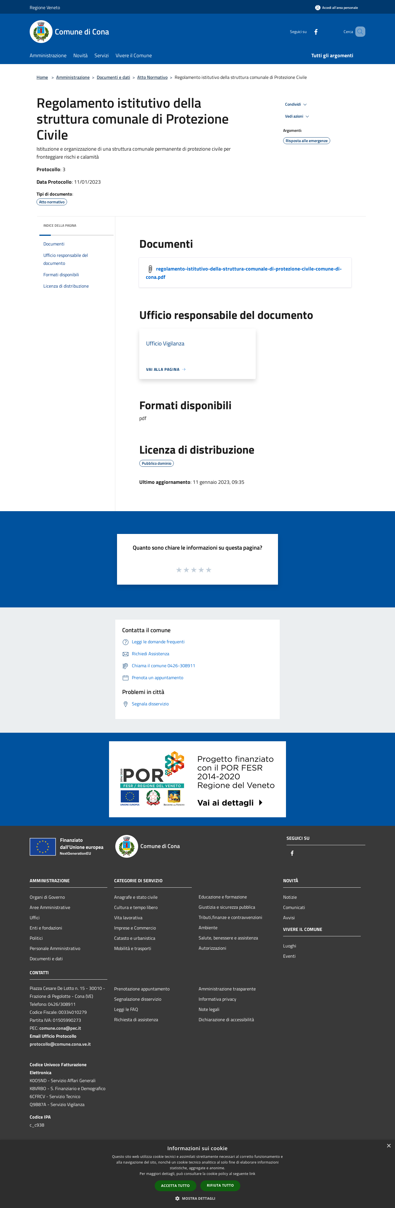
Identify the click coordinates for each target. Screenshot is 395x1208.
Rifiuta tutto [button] (220, 1185)
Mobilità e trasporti (132, 948)
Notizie (290, 897)
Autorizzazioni (212, 948)
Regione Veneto (45, 7)
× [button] (388, 1146)
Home (42, 77)
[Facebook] (307, 31)
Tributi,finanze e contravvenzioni (230, 917)
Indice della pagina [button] (59, 225)
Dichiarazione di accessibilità (226, 1019)
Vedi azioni (298, 116)
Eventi (289, 956)
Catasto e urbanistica (134, 938)
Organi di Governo (47, 897)
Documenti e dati (113, 77)
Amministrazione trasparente (227, 988)
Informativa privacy (217, 999)
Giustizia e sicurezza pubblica (227, 907)
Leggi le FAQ (126, 1009)
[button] (197, 1198)
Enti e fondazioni (46, 927)
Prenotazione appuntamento (142, 988)
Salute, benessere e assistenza (228, 937)
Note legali (209, 1009)
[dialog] (197, 1174)
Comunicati (294, 907)
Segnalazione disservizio (137, 999)
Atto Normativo (152, 77)
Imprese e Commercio (135, 927)
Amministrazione (73, 77)
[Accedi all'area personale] (336, 7)
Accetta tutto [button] (175, 1185)
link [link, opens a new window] (252, 1173)
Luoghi (289, 945)
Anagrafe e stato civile (136, 897)
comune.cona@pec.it (60, 1028)
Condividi (297, 104)
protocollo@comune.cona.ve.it (60, 1044)
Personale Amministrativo (55, 948)
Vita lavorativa (128, 917)
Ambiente (208, 927)
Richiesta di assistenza (136, 1019)
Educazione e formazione (223, 896)
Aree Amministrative (50, 907)
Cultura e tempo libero (136, 907)
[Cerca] (358, 31)
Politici (36, 938)
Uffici (35, 917)
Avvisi (289, 917)
